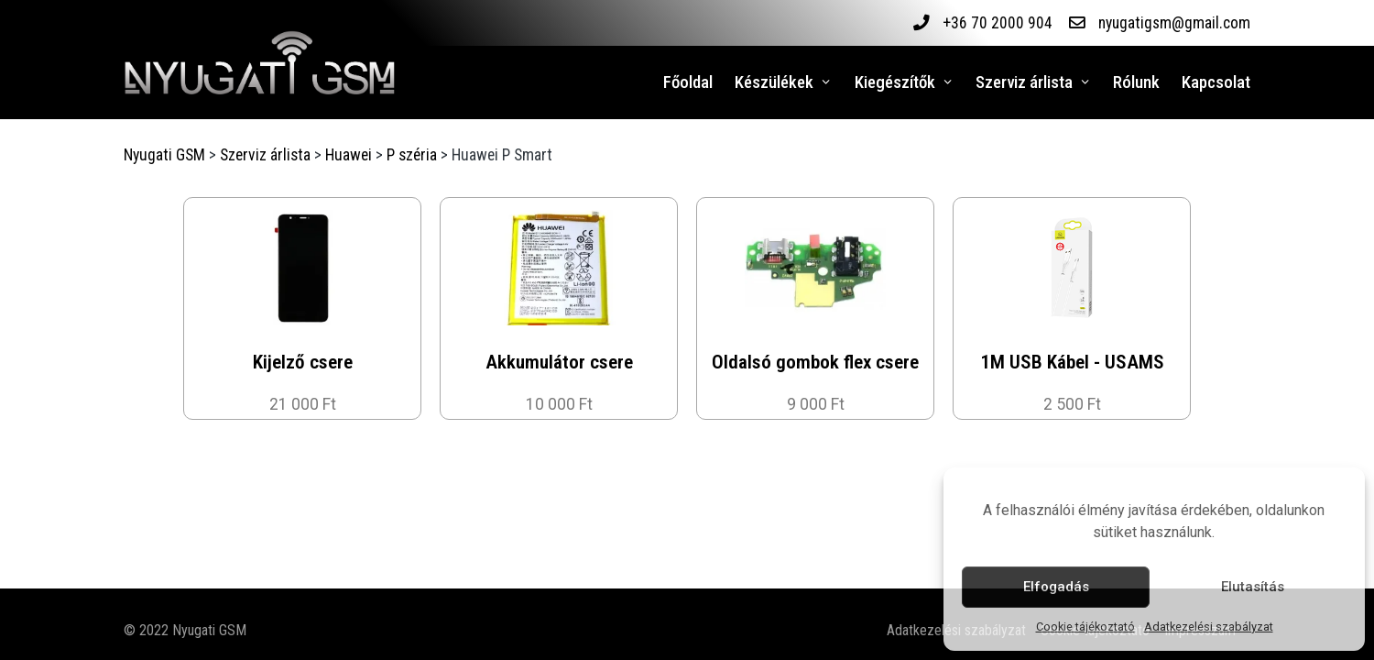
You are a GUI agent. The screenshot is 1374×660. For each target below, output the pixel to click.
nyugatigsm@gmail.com (1173, 23)
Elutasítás (1252, 586)
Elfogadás (1056, 586)
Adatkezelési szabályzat (1208, 626)
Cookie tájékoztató (1085, 626)
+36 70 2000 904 (997, 23)
